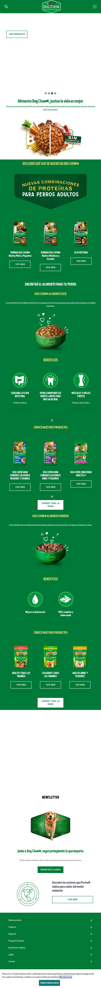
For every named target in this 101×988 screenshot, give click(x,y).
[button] (95, 6)
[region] (50, 979)
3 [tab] (52, 93)
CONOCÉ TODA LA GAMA (51, 505)
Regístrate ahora (50, 870)
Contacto (11, 961)
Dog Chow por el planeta (16, 947)
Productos (12, 927)
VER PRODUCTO (17, 34)
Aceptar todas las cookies (49, 983)
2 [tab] (49, 93)
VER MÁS (20, 264)
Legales (11, 954)
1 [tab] (46, 93)
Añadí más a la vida (14, 920)
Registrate (12, 934)
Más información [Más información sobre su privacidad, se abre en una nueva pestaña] (66, 977)
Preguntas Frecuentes (16, 940)
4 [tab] (55, 93)
